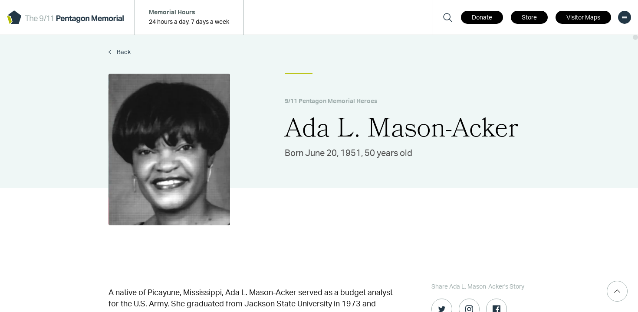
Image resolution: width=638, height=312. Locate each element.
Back (123, 52)
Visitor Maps (583, 18)
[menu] (624, 17)
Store (529, 18)
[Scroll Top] (617, 291)
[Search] (447, 17)
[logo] (65, 17)
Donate (482, 18)
